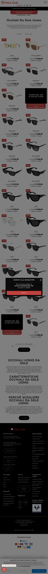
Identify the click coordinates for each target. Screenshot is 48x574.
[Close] (40, 280)
